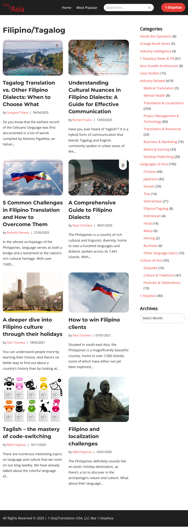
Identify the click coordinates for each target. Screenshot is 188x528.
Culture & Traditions (159, 277)
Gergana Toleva (17, 112)
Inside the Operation (156, 36)
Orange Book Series (155, 44)
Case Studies (150, 73)
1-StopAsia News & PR (157, 58)
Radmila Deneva (18, 233)
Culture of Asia (151, 262)
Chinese (150, 172)
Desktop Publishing (158, 157)
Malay (148, 232)
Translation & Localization (164, 103)
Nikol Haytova (16, 446)
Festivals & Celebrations (162, 284)
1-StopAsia (173, 7)
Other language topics (161, 254)
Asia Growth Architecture (159, 66)
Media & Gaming (156, 150)
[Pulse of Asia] (14, 7)
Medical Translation (159, 88)
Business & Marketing (160, 142)
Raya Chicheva (82, 226)
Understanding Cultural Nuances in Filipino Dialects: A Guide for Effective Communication (94, 97)
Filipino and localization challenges (84, 437)
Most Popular (86, 7)
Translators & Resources (162, 129)
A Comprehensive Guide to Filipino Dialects (92, 210)
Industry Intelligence (155, 51)
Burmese (151, 247)
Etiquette (150, 269)
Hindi (148, 225)
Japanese (151, 180)
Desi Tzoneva (16, 343)
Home (66, 7)
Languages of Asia (154, 165)
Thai (147, 195)
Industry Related (152, 81)
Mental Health (154, 96)
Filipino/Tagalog (156, 210)
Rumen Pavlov (82, 120)
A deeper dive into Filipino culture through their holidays (32, 327)
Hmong (149, 240)
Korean (149, 187)
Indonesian (152, 217)
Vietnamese (153, 202)
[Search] (125, 7)
